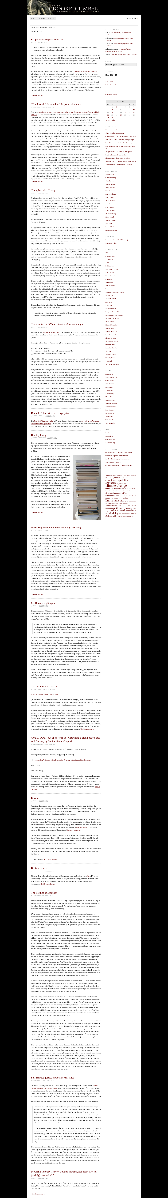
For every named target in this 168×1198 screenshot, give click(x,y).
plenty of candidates (50, 859)
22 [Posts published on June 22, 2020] (108, 115)
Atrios (107, 263)
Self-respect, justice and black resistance (52, 1077)
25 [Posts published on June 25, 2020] (121, 115)
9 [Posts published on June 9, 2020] (112, 110)
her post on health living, (51, 332)
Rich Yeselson (109, 410)
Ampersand (109, 259)
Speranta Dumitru (111, 230)
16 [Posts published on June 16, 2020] (112, 112)
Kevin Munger (110, 210)
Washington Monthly (112, 364)
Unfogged (108, 361)
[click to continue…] (38, 95)
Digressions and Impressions (114, 292)
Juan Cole (108, 302)
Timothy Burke (110, 358)
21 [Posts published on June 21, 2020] (134, 112)
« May (108, 120)
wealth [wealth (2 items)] (113, 516)
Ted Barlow (109, 416)
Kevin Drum (109, 305)
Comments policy (46, 18)
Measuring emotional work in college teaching (56, 527)
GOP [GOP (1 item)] (121, 493)
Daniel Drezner (110, 286)
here (88, 876)
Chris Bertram (109, 181)
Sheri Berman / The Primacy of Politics (117, 158)
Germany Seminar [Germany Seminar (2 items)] (112, 493)
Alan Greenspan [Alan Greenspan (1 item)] (116, 475)
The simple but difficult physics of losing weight (57, 324)
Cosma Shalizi (110, 276)
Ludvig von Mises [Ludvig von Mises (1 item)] (127, 501)
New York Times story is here (44, 421)
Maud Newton (110, 322)
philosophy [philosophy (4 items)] (119, 508)
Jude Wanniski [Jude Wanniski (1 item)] (114, 498)
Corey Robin (109, 380)
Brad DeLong (109, 272)
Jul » (113, 120)
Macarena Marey (110, 214)
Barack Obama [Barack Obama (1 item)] (131, 475)
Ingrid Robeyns (110, 200)
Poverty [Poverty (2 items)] (129, 508)
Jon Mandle (109, 390)
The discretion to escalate (44, 686)
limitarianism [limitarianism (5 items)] (113, 500)
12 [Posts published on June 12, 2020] (125, 110)
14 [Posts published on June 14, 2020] (134, 110)
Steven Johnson (110, 345)
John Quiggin (109, 207)
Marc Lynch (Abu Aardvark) (114, 315)
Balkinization (109, 266)
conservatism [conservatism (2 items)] (110, 488)
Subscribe (131, 18)
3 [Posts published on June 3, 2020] (116, 107)
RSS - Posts (109, 81)
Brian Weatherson (111, 377)
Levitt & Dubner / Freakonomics (115, 155)
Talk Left (108, 351)
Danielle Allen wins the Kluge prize (50, 413)
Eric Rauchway (110, 387)
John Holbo (109, 204)
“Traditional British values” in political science (56, 104)
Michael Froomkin (111, 325)
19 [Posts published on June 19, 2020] (125, 112)
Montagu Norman (111, 403)
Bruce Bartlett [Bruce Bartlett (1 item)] (123, 478)
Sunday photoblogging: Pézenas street (117, 459)
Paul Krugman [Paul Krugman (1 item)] (109, 508)
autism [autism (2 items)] (123, 475)
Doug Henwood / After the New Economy (118, 143)
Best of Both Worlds (111, 269)
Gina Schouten (110, 191)
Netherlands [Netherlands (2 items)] (110, 506)
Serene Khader (110, 227)
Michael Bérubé (110, 400)
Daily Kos (108, 279)
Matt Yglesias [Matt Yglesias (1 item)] (114, 503)
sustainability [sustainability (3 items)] (111, 513)
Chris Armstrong (110, 178)
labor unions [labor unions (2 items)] (123, 498)
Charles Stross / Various (113, 130)
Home (33, 18)
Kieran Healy (109, 393)
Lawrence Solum (110, 308)
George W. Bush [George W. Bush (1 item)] (127, 491)
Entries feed (109, 436)
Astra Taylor (109, 374)
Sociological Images (111, 341)
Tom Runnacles (110, 423)
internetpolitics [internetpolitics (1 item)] (125, 495)
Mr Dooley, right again (43, 602)
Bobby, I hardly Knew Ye (113, 462)
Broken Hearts (39, 868)
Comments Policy (111, 243)
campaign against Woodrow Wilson (86, 71)
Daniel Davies (109, 384)
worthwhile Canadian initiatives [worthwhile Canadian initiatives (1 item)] (125, 516)
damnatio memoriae (74, 830)
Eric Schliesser (110, 184)
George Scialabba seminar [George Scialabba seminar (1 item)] (116, 491)
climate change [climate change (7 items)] (116, 486)
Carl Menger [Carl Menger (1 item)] (119, 483)
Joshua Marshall (110, 299)
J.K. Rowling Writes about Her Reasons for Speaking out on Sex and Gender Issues (62, 760)
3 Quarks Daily (110, 256)
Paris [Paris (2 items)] (134, 506)
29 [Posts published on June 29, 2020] (108, 118)
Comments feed (110, 439)
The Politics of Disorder (44, 892)
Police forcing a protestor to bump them (44, 694)
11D (106, 253)
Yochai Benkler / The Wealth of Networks (118, 165)
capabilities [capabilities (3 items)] (111, 480)
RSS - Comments (110, 85)
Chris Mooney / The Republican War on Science (120, 136)
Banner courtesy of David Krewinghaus (118, 240)
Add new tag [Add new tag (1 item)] (108, 475)
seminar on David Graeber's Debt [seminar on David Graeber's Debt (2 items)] (123, 511)
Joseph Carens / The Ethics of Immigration (119, 152)
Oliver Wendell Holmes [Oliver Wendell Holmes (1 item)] (125, 505)
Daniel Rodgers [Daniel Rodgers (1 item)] (120, 488)
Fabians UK (109, 295)
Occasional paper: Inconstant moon (116, 456)
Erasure (35, 798)
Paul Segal (108, 223)
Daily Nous (109, 282)
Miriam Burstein (110, 328)
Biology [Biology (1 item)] (112, 478)
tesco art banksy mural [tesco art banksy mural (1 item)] (124, 513)
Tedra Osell (109, 420)
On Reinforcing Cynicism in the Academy (123, 54)
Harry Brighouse (110, 194)
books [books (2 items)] (116, 478)
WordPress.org (110, 443)
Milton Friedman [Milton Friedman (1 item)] (123, 503)
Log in (107, 433)
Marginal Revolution (112, 318)
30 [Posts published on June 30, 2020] (112, 118)
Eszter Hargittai (110, 187)
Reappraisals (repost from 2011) (48, 39)
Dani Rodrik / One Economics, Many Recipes (119, 140)
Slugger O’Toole (110, 338)
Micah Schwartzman (111, 397)
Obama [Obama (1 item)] (117, 505)
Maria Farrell (109, 217)
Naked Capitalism (111, 331)
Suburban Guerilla (111, 348)
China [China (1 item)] (124, 483)
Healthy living (38, 434)
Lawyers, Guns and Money (114, 312)
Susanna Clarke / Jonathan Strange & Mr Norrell (120, 161)
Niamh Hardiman (111, 407)
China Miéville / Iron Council (114, 133)
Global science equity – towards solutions (118, 465)
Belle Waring (109, 174)
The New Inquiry (110, 354)
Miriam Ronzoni (110, 220)
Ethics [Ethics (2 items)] (127, 488)
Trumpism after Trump (43, 190)
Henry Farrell (109, 197)
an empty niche (81, 827)
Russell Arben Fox (111, 335)
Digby (107, 289)
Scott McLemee (110, 413)
